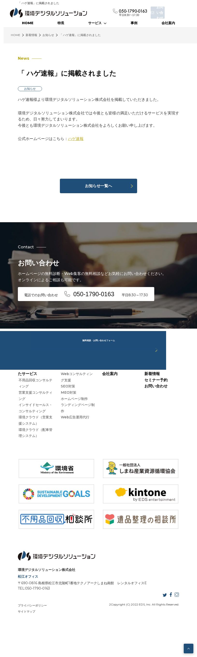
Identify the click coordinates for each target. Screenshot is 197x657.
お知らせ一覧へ (98, 186)
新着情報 (156, 393)
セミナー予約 (159, 399)
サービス (97, 23)
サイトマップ (18, 637)
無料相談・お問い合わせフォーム (98, 328)
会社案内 (168, 23)
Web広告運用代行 (72, 436)
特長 (60, 23)
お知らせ (22, 88)
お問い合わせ (159, 405)
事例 (134, 23)
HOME (27, 23)
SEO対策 (65, 405)
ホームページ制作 (71, 418)
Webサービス (68, 387)
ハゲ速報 (68, 138)
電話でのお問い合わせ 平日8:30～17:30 (84, 293)
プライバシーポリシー (24, 631)
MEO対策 (66, 412)
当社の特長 (111, 387)
